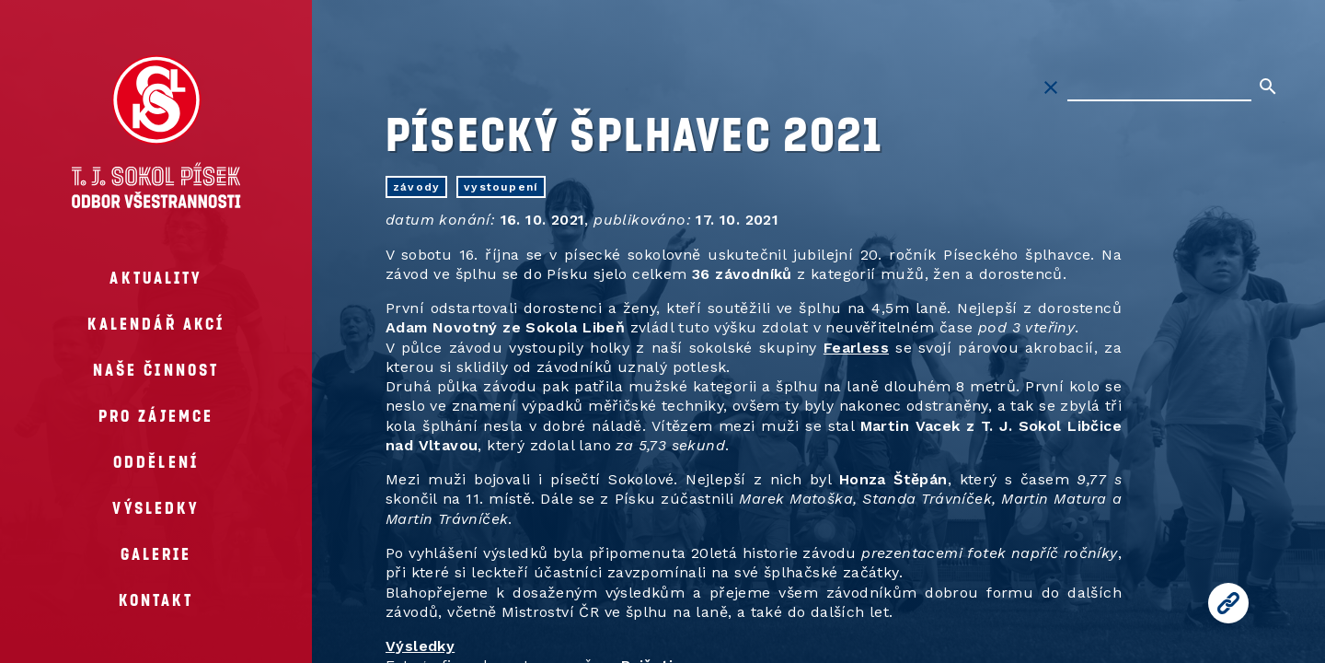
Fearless (856, 347)
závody (416, 186)
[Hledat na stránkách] (1159, 87)
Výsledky (420, 646)
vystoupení (501, 186)
